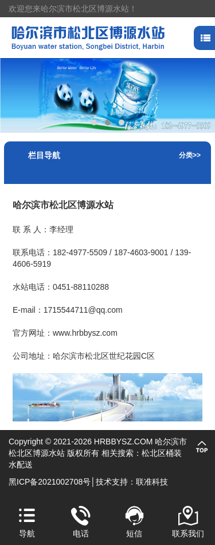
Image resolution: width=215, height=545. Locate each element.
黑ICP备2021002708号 (50, 481)
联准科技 (152, 481)
